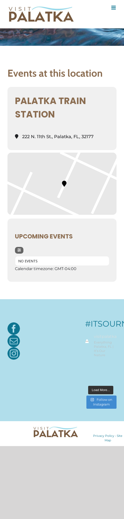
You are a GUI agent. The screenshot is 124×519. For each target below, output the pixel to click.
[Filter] (19, 250)
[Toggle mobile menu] (114, 7)
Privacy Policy (103, 436)
